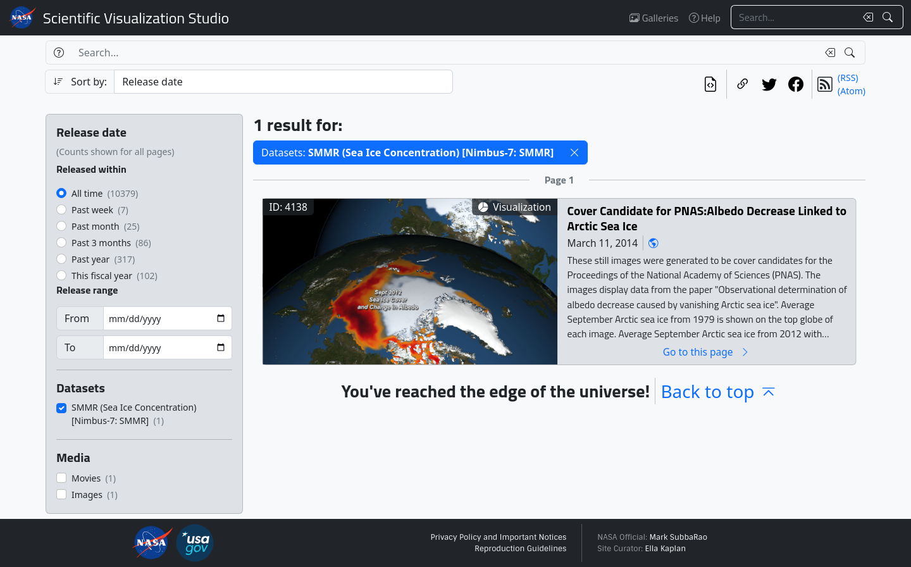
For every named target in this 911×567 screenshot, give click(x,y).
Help (705, 17)
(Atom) (851, 91)
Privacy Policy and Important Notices (498, 537)
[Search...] (793, 17)
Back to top (718, 391)
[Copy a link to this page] (742, 84)
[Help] (58, 52)
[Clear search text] (865, 17)
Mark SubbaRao (678, 537)
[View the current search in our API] (710, 84)
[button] (574, 152)
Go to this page (706, 351)
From (77, 318)
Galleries (653, 17)
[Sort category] (283, 82)
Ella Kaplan (665, 549)
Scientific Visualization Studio (136, 17)
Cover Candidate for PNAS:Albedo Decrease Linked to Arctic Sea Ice (706, 218)
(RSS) (848, 78)
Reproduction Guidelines (520, 549)
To (70, 347)
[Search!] (889, 17)
